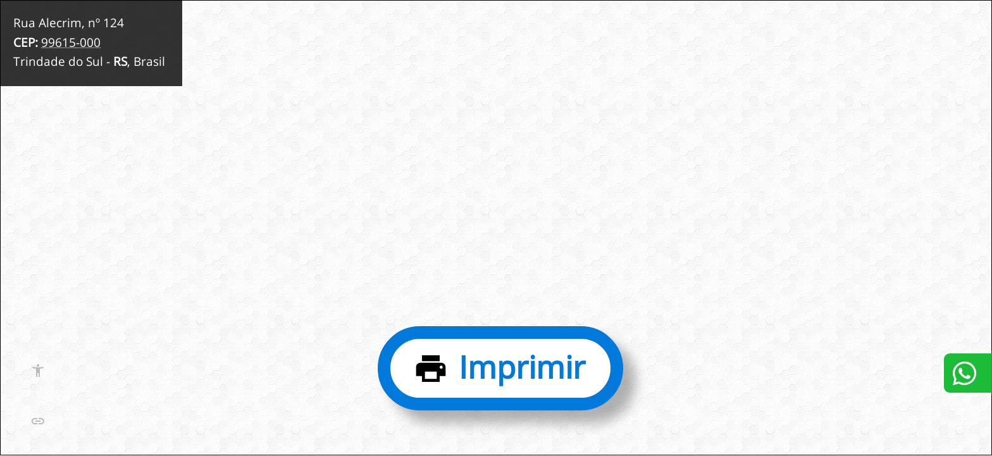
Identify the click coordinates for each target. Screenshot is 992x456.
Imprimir (522, 367)
